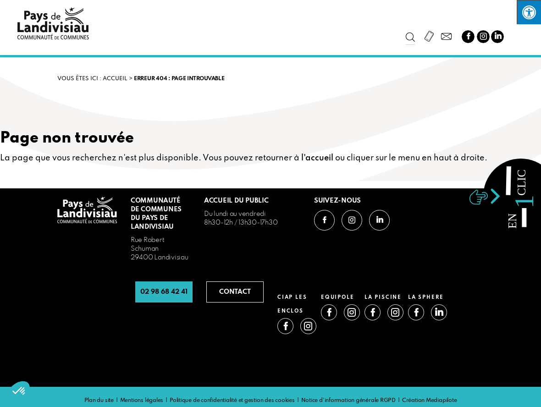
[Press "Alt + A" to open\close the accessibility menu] (529, 12)
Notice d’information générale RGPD (348, 400)
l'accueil (317, 158)
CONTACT (235, 292)
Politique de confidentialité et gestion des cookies (232, 400)
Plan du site (99, 400)
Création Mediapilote (429, 400)
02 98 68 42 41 (164, 292)
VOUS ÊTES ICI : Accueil (92, 79)
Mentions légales (141, 400)
